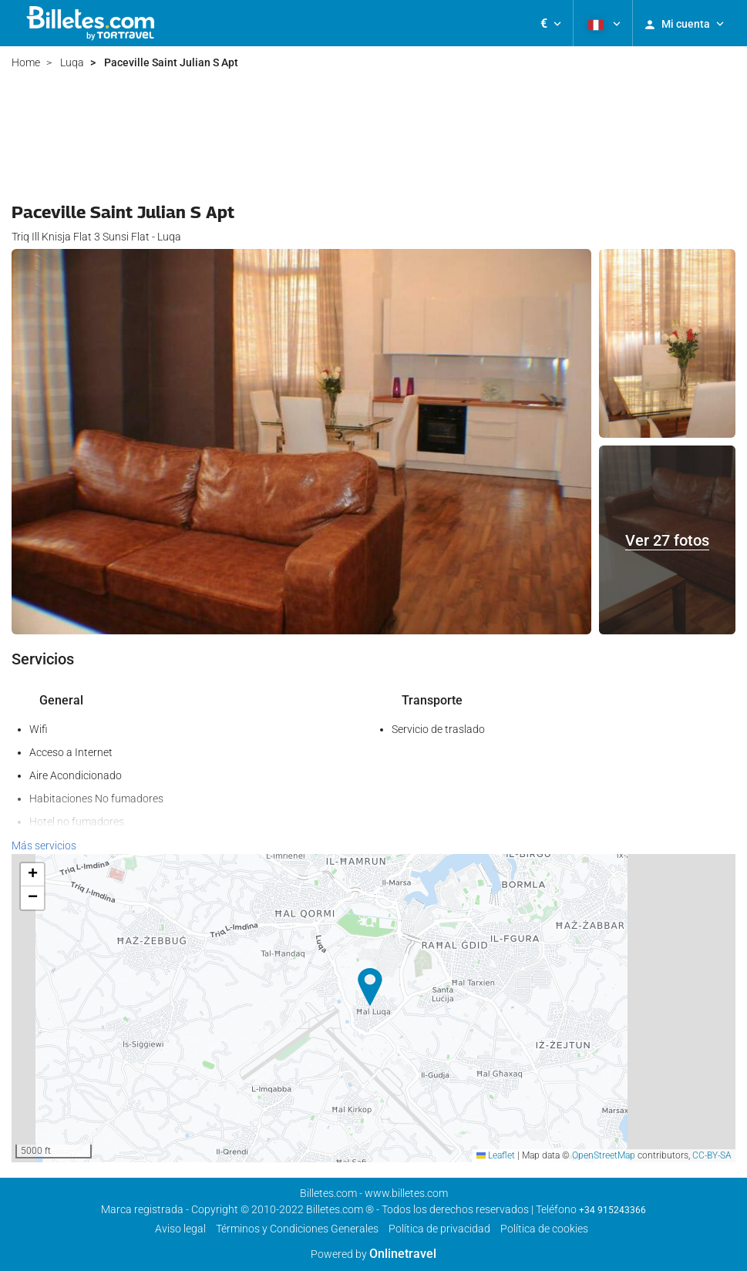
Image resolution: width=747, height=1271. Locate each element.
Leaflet (495, 1155)
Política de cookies (544, 1228)
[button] (551, 23)
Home (26, 62)
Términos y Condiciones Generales (297, 1228)
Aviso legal (180, 1228)
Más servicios (44, 845)
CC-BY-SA (712, 1155)
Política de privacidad (439, 1228)
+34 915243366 (612, 1210)
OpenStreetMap (603, 1155)
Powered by (373, 1254)
